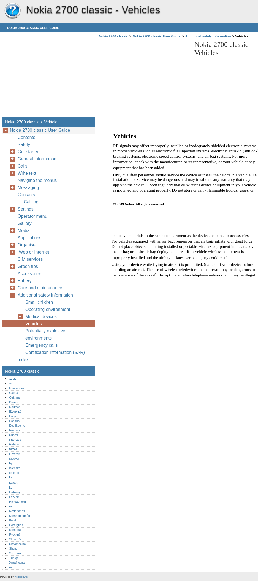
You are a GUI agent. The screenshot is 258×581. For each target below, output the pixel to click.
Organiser (27, 245)
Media (24, 230)
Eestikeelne (17, 425)
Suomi (13, 435)
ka (10, 477)
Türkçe (13, 558)
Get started (28, 151)
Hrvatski (14, 454)
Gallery (25, 223)
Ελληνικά (15, 411)
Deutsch (14, 406)
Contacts (26, 194)
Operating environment (47, 309)
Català (13, 392)
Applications (29, 237)
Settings (26, 209)
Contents (26, 137)
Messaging (28, 187)
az (10, 383)
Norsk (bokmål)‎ (19, 515)
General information (37, 159)
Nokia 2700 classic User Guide (33, 27)
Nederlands (17, 511)
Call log (30, 202)
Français (15, 439)
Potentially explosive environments (45, 334)
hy (10, 463)
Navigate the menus (37, 180)
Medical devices (41, 316)
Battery (25, 280)
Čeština (14, 397)
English (14, 416)
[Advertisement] (143, 79)
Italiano (14, 472)
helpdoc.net (21, 576)
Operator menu (32, 216)
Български (16, 388)
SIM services (30, 259)
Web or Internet (34, 252)
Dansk (13, 402)
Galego (14, 444)
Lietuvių (14, 492)
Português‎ (16, 525)
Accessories (29, 273)
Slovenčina (16, 539)
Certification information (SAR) (55, 352)
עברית (13, 449)
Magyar (14, 458)
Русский (15, 534)
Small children (39, 302)
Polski (13, 520)
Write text (27, 173)
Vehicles (33, 323)
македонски (17, 501)
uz (10, 567)
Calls (23, 166)
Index (23, 359)
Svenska (15, 553)
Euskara (14, 430)
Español (14, 421)
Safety (24, 144)
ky (10, 487)
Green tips (28, 266)
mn (11, 506)
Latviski (14, 497)
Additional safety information (208, 36)
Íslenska (14, 468)
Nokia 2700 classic (12, 11)
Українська (17, 562)
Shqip (13, 548)
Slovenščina (17, 543)
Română (15, 529)
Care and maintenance (40, 288)
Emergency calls (41, 345)
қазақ (13, 482)
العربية (13, 378)
